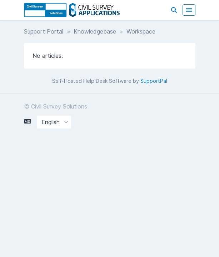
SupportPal (153, 81)
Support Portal (43, 31)
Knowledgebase (95, 31)
